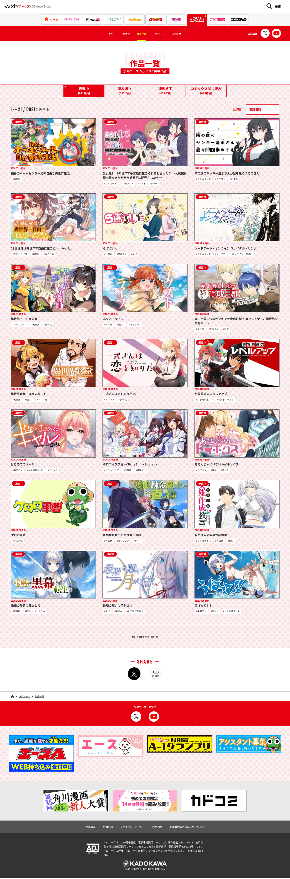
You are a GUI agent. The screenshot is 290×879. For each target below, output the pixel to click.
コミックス (163, 33)
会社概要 (90, 828)
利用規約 (108, 828)
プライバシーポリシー (132, 828)
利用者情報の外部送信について (187, 828)
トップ (101, 33)
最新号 (119, 33)
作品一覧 (139, 33)
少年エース (24, 697)
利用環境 (157, 828)
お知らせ (187, 33)
